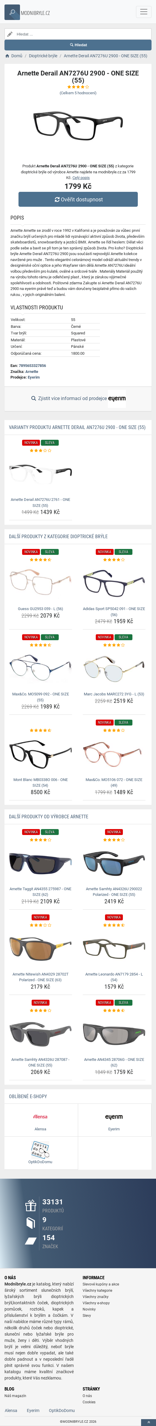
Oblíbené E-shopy (28, 1096)
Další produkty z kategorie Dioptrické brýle (58, 536)
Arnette (31, 371)
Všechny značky (96, 1297)
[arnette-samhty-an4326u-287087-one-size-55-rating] (40, 1011)
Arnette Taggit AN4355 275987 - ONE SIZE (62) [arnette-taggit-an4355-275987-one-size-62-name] (40, 892)
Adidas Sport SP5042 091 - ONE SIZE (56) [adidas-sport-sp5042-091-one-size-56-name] (114, 611)
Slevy (87, 1316)
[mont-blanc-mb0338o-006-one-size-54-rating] (40, 731)
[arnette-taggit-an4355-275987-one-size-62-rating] (40, 840)
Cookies (89, 1402)
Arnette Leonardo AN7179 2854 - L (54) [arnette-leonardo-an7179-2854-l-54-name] (114, 977)
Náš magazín (15, 1396)
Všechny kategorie (97, 1290)
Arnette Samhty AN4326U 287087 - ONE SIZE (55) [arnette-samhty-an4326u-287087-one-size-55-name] (40, 1062)
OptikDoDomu (62, 1410)
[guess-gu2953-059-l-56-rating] (40, 560)
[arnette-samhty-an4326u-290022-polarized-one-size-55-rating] (114, 840)
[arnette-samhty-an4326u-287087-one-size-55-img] (40, 1034)
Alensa (11, 1410)
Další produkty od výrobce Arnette (48, 817)
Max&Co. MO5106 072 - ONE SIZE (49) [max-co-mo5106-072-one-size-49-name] (114, 782)
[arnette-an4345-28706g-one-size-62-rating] (114, 1011)
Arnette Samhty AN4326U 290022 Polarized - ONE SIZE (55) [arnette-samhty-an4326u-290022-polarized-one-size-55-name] (114, 892)
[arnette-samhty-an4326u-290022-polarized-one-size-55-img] (114, 864)
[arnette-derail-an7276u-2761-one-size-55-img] (40, 474)
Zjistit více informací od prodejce (78, 399)
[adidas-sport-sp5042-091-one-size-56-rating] (114, 560)
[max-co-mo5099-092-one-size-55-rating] (40, 645)
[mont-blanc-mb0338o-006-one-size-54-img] (40, 754)
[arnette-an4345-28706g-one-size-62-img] (114, 1034)
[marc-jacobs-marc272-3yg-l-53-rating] (114, 645)
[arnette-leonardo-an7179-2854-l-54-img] (114, 949)
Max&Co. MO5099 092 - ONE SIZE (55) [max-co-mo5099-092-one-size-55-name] (40, 697)
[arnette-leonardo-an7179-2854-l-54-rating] (114, 925)
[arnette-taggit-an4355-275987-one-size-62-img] (40, 864)
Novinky (89, 1309)
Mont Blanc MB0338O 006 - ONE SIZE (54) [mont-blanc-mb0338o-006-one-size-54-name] (40, 782)
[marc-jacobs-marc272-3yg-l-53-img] (114, 669)
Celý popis (81, 177)
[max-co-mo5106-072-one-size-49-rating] (114, 731)
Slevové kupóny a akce (101, 1284)
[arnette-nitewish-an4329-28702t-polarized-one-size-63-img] (40, 949)
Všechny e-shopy (96, 1303)
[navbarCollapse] (144, 12)
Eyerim (34, 377)
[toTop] (148, 1422)
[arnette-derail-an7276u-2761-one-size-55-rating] (40, 451)
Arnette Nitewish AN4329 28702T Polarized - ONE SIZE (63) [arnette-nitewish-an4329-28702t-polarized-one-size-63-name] (41, 977)
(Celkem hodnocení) (78, 93)
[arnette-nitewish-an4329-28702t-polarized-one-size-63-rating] (40, 925)
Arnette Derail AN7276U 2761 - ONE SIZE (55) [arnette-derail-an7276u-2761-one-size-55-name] (40, 502)
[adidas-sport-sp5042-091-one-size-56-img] (114, 584)
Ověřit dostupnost (78, 199)
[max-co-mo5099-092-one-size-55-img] (40, 669)
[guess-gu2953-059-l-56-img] (40, 584)
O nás (87, 1396)
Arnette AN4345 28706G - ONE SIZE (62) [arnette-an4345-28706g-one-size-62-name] (114, 1062)
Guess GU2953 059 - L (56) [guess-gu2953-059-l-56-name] (40, 608)
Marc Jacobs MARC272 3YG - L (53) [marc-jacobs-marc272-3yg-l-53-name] (114, 694)
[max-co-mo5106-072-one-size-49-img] (114, 754)
